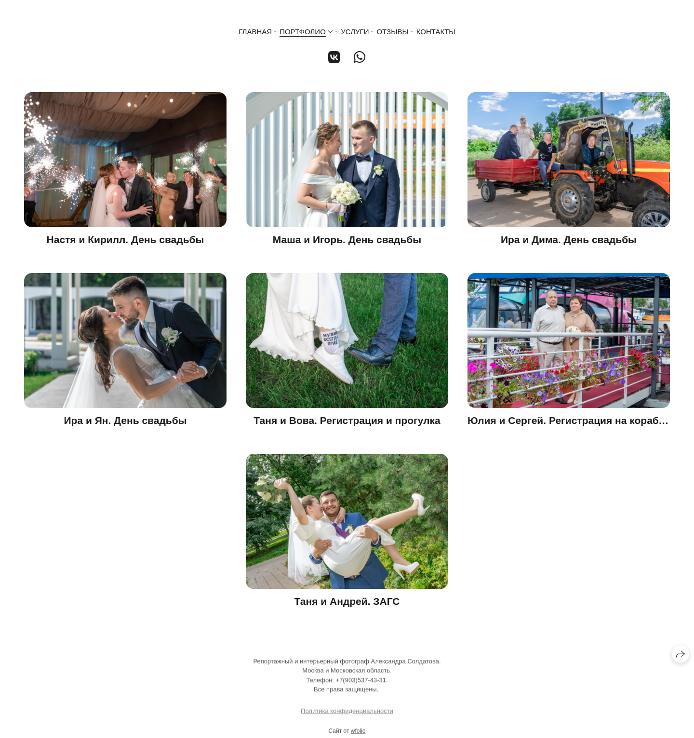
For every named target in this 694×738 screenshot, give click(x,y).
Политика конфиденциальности (347, 713)
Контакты (435, 31)
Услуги (355, 31)
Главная (255, 31)
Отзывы (392, 31)
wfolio (358, 733)
